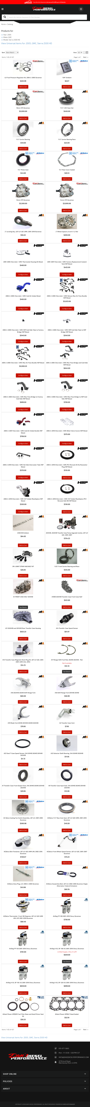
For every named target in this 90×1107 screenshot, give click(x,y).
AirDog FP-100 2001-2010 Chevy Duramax (67, 916)
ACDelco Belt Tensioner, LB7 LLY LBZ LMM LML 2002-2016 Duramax (23, 852)
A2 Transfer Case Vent (67, 723)
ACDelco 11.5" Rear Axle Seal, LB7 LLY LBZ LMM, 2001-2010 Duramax (67, 819)
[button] (45, 1074)
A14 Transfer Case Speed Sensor (67, 628)
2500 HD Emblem (23, 533)
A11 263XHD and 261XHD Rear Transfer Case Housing (23, 628)
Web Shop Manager (69, 1104)
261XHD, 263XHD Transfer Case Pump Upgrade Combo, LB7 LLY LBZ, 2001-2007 (67, 534)
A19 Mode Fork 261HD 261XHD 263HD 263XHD (23, 723)
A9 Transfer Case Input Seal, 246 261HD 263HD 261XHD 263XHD (66, 786)
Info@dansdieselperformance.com (74, 1057)
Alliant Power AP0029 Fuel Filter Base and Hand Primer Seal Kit (23, 1015)
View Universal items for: (24, 1037)
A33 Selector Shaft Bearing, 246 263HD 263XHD (67, 753)
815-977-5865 (64, 1048)
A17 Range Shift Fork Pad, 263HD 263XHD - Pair (67, 660)
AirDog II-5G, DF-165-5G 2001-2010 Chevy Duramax (23, 982)
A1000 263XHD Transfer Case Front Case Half (67, 597)
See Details (23, 607)
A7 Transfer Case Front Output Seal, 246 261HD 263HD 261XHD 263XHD (23, 786)
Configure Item (23, 511)
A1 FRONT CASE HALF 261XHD (23, 597)
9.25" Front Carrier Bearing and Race (67, 566)
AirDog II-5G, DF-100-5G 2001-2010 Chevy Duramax (67, 948)
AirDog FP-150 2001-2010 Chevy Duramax (23, 948)
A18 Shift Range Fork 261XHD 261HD (67, 692)
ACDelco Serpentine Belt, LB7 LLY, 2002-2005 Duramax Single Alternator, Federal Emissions (67, 885)
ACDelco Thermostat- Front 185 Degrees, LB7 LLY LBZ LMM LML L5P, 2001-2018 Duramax (23, 917)
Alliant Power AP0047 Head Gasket (67, 1014)
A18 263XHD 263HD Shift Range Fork (23, 692)
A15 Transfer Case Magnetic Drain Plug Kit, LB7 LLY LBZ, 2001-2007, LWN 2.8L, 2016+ (23, 661)
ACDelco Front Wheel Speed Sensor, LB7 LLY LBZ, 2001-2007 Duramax (67, 852)
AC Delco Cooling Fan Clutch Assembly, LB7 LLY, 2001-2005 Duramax (23, 819)
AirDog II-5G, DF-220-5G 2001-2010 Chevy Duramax (67, 982)
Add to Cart (67, 512)
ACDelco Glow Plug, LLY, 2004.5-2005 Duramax (23, 884)
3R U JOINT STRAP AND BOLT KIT (23, 566)
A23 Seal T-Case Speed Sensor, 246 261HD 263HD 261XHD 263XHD (23, 754)
